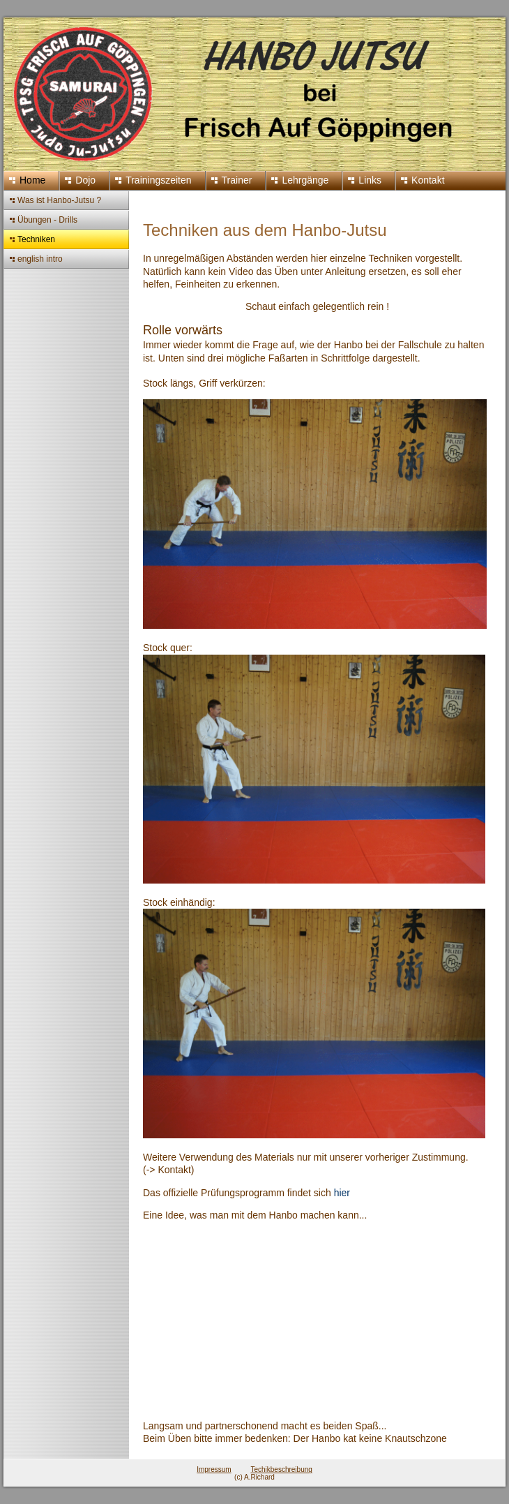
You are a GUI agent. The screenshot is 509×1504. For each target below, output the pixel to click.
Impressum (214, 1469)
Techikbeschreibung (281, 1469)
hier (342, 1192)
